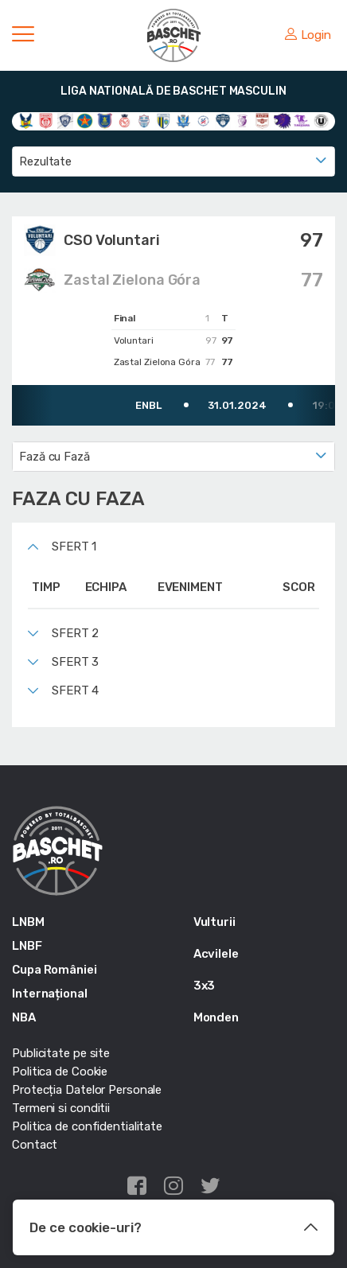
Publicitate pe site (61, 1053)
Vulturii (214, 922)
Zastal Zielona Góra (132, 280)
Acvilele (216, 954)
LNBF (27, 946)
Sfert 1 (74, 546)
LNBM (28, 922)
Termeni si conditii (61, 1108)
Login (308, 35)
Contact (34, 1145)
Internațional (50, 993)
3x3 (204, 985)
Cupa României (54, 970)
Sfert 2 (75, 633)
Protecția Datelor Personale (87, 1090)
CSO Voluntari (112, 240)
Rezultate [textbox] (45, 161)
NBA (24, 1017)
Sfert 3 (75, 662)
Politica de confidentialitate (87, 1126)
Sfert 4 (75, 690)
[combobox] (173, 161)
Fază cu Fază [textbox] (54, 456)
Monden (216, 1017)
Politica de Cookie (59, 1071)
